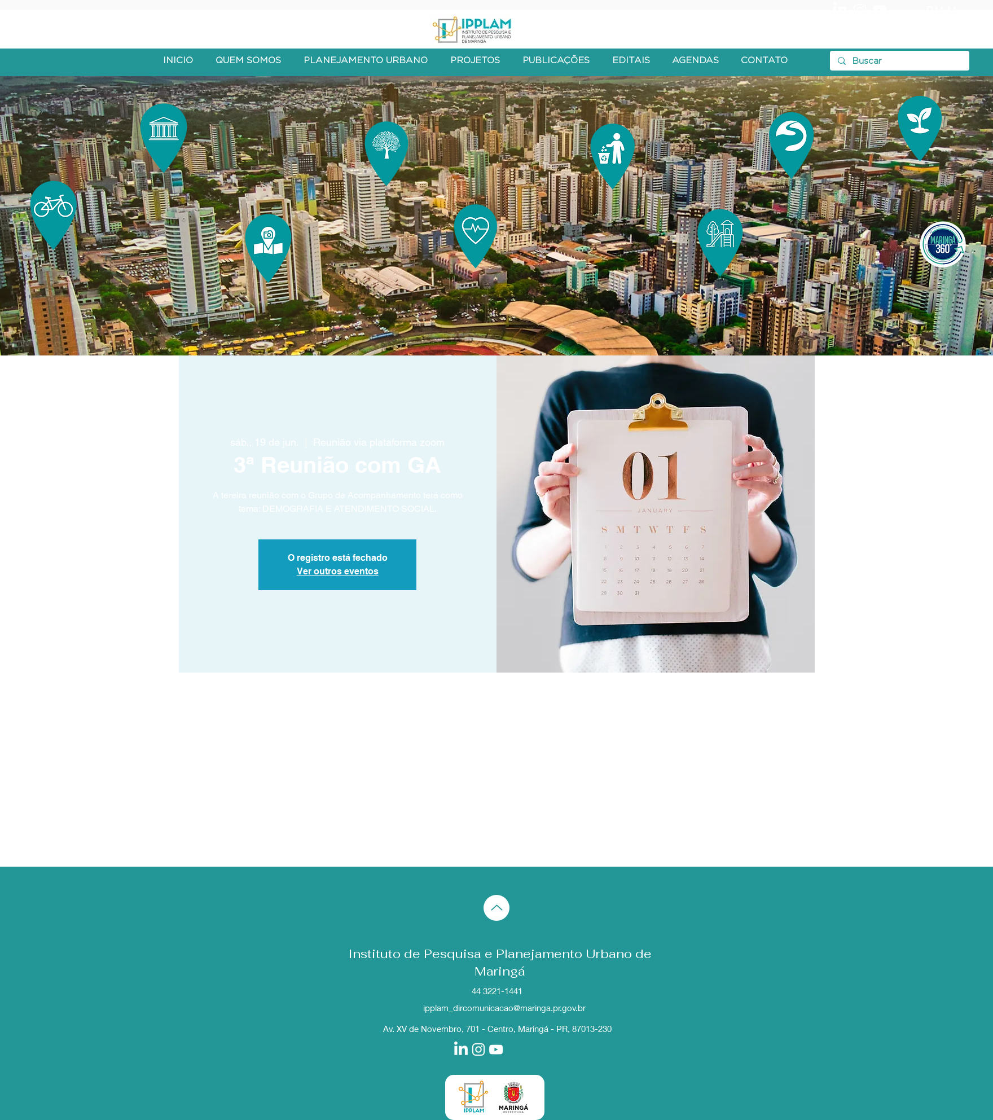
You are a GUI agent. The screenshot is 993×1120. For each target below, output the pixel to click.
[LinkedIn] (840, 10)
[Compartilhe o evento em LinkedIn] (319, 836)
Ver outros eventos (338, 571)
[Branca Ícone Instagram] (859, 10)
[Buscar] (899, 61)
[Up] (496, 908)
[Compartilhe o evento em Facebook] (264, 836)
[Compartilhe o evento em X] (292, 836)
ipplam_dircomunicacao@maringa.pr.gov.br (504, 1008)
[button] (248, 60)
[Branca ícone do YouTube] (879, 10)
